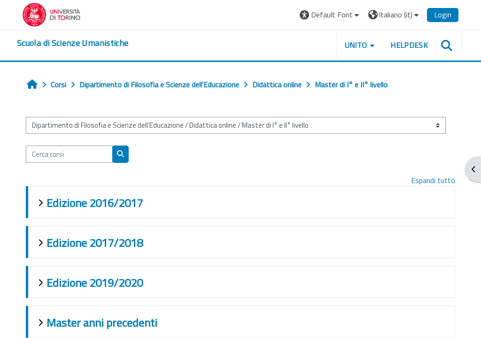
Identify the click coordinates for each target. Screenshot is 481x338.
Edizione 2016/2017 (95, 202)
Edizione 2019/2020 (95, 282)
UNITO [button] (356, 45)
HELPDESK (409, 45)
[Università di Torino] (51, 13)
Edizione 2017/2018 (95, 242)
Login (442, 14)
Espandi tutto (433, 180)
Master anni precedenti (102, 322)
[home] (72, 43)
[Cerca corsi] (69, 154)
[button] (330, 15)
